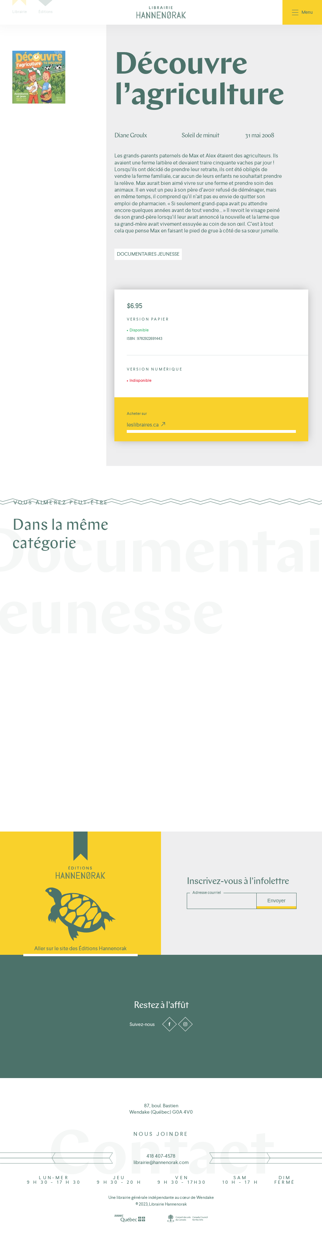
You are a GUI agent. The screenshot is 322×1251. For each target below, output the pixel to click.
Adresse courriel (206, 892)
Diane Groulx (130, 136)
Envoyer (276, 900)
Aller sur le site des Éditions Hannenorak (80, 948)
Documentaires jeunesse (148, 254)
